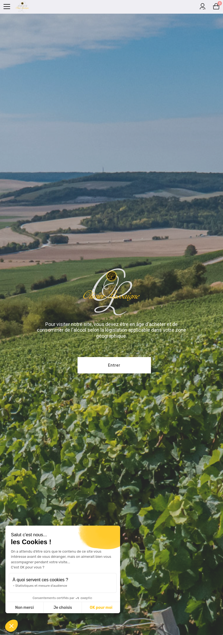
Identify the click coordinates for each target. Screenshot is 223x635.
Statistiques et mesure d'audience (41, 586)
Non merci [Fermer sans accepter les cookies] (24, 607)
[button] (11, 625)
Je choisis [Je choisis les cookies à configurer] (62, 607)
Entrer (114, 365)
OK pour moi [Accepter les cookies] (101, 607)
